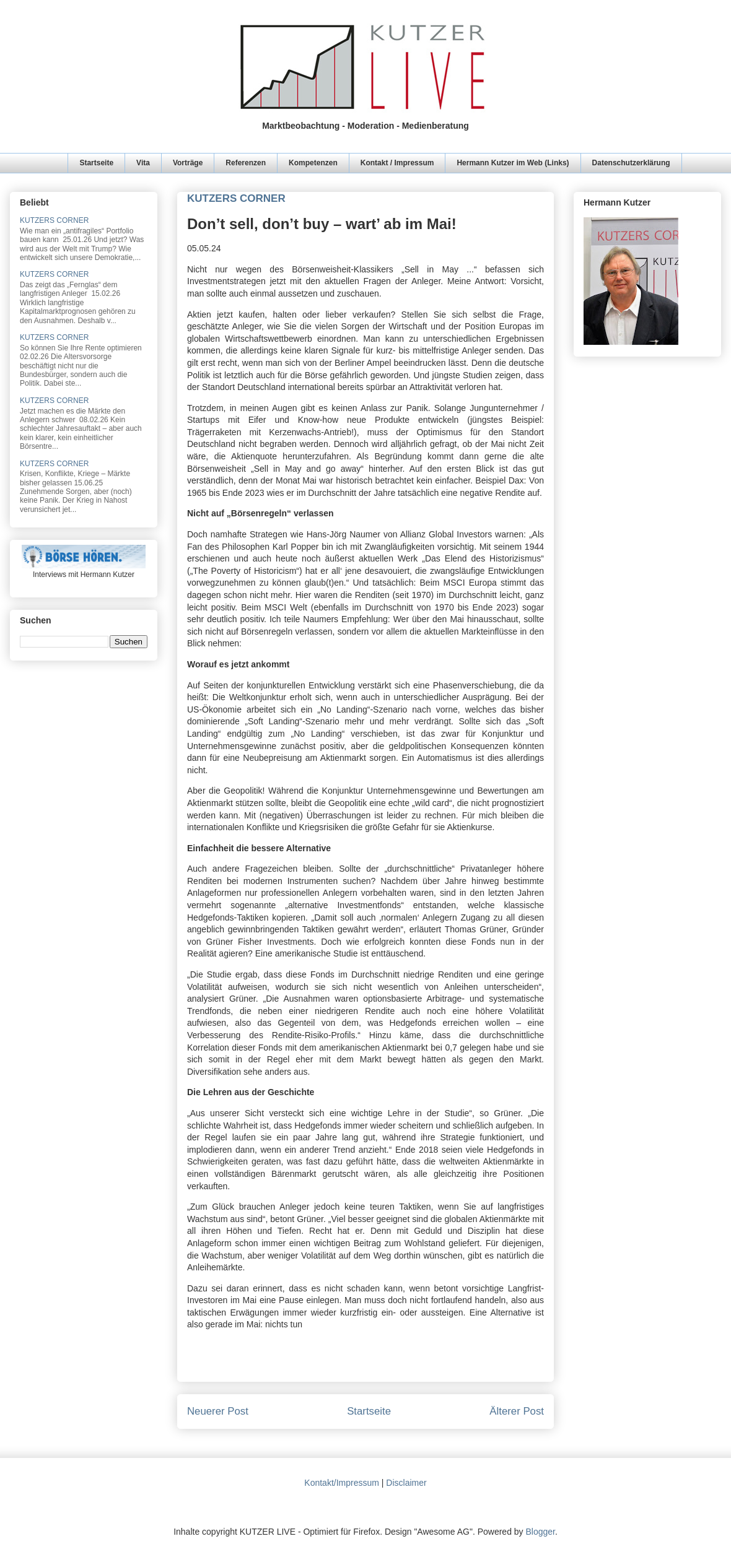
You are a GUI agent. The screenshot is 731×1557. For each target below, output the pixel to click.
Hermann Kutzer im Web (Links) (513, 162)
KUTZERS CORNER (54, 220)
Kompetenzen (313, 162)
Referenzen (245, 162)
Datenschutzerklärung (631, 162)
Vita (143, 162)
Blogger (539, 1532)
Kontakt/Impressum (341, 1483)
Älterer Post (516, 1411)
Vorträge (188, 162)
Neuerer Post (217, 1411)
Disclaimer (406, 1483)
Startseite (96, 162)
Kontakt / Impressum (397, 162)
